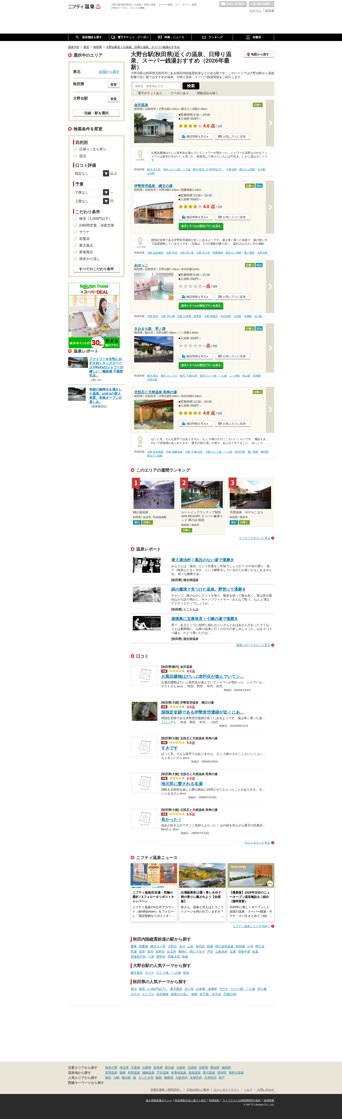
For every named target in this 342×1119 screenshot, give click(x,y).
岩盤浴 (84, 239)
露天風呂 (137, 972)
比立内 (171, 951)
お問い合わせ (265, 1089)
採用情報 (269, 1100)
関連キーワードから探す (86, 1083)
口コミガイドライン (226, 1089)
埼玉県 (124, 1067)
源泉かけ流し (180, 994)
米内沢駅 (226, 316)
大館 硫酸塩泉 (174, 451)
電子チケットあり (150, 93)
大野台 (172, 946)
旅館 (194, 994)
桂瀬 (210, 946)
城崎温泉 (148, 1072)
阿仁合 (260, 946)
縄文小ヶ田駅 (247, 169)
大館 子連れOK (193, 451)
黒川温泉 (209, 1072)
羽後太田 (174, 956)
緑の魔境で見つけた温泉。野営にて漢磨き (208, 589)
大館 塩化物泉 (155, 252)
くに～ (165, 721)
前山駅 (246, 375)
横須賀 (126, 1077)
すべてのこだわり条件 (96, 269)
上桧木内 (221, 951)
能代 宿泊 (152, 375)
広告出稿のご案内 (197, 1089)
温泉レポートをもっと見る (253, 645)
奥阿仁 (182, 951)
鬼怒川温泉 (236, 1072)
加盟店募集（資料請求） (166, 1089)
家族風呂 (86, 252)
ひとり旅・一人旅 (168, 972)
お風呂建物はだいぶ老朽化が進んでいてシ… (202, 676)
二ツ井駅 (234, 375)
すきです (169, 748)
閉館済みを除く (208, 93)
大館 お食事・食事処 (189, 316)
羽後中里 (244, 951)
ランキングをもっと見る (254, 538)
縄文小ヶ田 (158, 946)
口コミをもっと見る (257, 842)
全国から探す (109, 71)
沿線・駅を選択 (96, 113)
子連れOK (230, 994)
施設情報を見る (196, 136)
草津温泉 (111, 1072)
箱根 (123, 1072)
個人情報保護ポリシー (159, 1100)
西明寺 (161, 956)
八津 (151, 956)
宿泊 (186, 972)
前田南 (240, 946)
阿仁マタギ (197, 951)
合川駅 (261, 169)
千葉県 (135, 1067)
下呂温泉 (163, 1072)
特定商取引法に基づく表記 (190, 1100)
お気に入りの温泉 (233, 4)
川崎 (116, 1077)
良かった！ (171, 819)
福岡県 (226, 1067)
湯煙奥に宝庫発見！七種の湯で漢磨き (204, 619)
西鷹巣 (143, 946)
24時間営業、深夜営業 (97, 225)
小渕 (250, 946)
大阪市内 (181, 1077)
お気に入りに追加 (234, 136)
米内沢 (200, 946)
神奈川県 (111, 1067)
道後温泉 (194, 1072)
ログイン (256, 10)
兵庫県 (146, 1067)
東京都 (169, 1067)
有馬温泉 (134, 1072)
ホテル (135, 994)
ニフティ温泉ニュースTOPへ (251, 926)
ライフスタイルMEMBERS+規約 (241, 1100)
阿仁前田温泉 (224, 946)
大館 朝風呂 (211, 316)
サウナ (149, 972)
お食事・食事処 (206, 989)
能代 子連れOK (188, 375)
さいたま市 (146, 1077)
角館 (185, 956)
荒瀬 (134, 951)
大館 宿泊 (171, 252)
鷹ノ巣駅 (249, 252)
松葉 (255, 951)
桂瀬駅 (248, 316)
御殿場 (168, 1077)
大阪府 (180, 1067)
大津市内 (210, 1077)
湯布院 (221, 1072)
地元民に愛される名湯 (182, 783)
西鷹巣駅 (218, 252)
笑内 (150, 951)
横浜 (108, 1077)
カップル (148, 994)
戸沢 (210, 951)
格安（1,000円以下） (153, 989)
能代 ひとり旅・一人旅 (176, 169)
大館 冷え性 (203, 252)
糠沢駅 (265, 451)
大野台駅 (231, 169)
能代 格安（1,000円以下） (208, 169)
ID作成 (269, 10)
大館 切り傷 (186, 252)
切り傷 (262, 989)
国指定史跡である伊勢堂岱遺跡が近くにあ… (202, 712)
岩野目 (160, 951)
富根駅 (257, 375)
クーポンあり (180, 93)
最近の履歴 (261, 4)
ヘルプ (248, 1089)
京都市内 (196, 1077)
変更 (114, 84)
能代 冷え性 (154, 169)
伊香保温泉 (178, 1072)
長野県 (203, 1067)
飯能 (159, 1077)
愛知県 (214, 1067)
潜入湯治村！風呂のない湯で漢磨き (202, 560)
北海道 (192, 1067)
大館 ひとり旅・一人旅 (218, 451)
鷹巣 (134, 946)
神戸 (222, 1077)
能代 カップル (169, 375)
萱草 (142, 951)
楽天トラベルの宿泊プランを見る (201, 226)
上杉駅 (151, 173)
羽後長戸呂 (138, 956)
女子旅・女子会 (210, 994)
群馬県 (158, 1067)
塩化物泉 (162, 994)
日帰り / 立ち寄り (92, 149)
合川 (182, 946)
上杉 (190, 946)
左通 (233, 951)
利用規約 (214, 1100)
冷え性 (189, 989)
